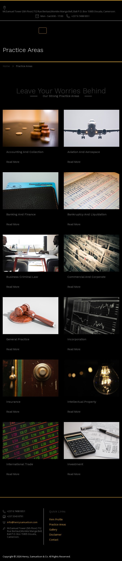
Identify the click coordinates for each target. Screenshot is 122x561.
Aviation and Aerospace (83, 151)
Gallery (53, 529)
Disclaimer (55, 534)
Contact (53, 539)
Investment (75, 464)
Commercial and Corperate (86, 276)
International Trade (19, 464)
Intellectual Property (81, 401)
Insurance (13, 401)
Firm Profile (56, 519)
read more (12, 162)
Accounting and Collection (24, 151)
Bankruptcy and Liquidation (86, 214)
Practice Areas (57, 524)
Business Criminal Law (22, 276)
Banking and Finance (21, 214)
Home (6, 66)
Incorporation (76, 339)
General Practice (17, 339)
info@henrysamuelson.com (22, 522)
